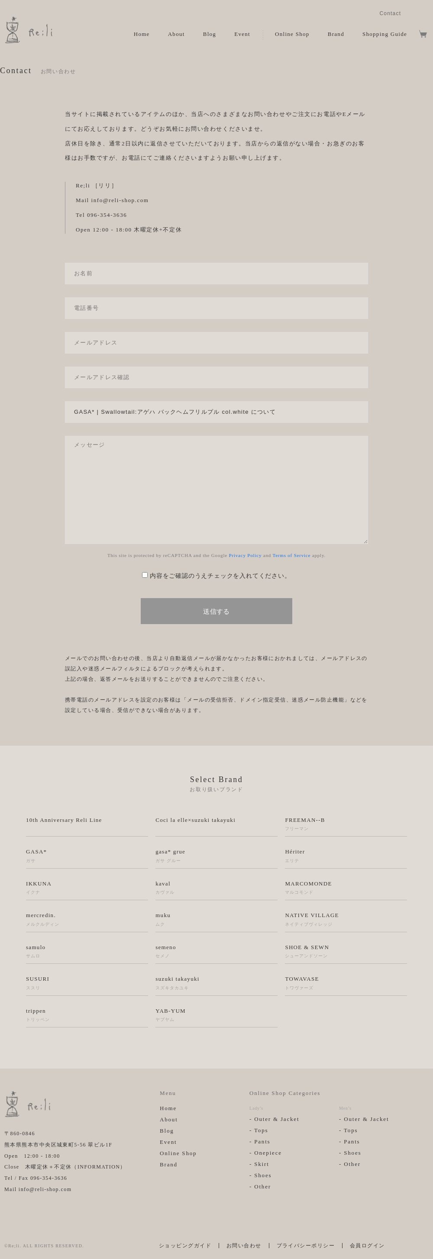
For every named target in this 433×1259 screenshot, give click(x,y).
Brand (336, 34)
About (176, 34)
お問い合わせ (244, 1246)
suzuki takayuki (216, 983)
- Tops (258, 1130)
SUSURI (87, 983)
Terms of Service (291, 555)
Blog (209, 34)
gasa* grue (216, 856)
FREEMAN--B (346, 824)
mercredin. (87, 919)
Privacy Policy (245, 555)
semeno (216, 952)
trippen (87, 1015)
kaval (216, 888)
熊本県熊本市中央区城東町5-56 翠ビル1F (58, 1145)
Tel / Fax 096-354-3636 (35, 1178)
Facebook (425, 12)
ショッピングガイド (185, 1246)
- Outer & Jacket (274, 1119)
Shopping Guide (384, 34)
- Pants (260, 1141)
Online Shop (292, 34)
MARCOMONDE (346, 888)
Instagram (413, 12)
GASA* (87, 856)
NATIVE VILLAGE (346, 919)
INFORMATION (99, 1167)
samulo (87, 952)
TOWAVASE (346, 983)
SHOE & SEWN (346, 952)
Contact (390, 13)
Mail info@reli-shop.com (37, 1189)
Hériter (346, 856)
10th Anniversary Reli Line (64, 820)
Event (242, 34)
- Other (260, 1186)
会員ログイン (367, 1246)
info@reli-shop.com (120, 200)
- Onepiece (265, 1153)
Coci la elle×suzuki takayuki (195, 820)
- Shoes (260, 1175)
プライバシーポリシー (306, 1246)
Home (142, 34)
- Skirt (259, 1164)
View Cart (423, 33)
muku (216, 919)
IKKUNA (87, 888)
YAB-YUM (216, 1015)
